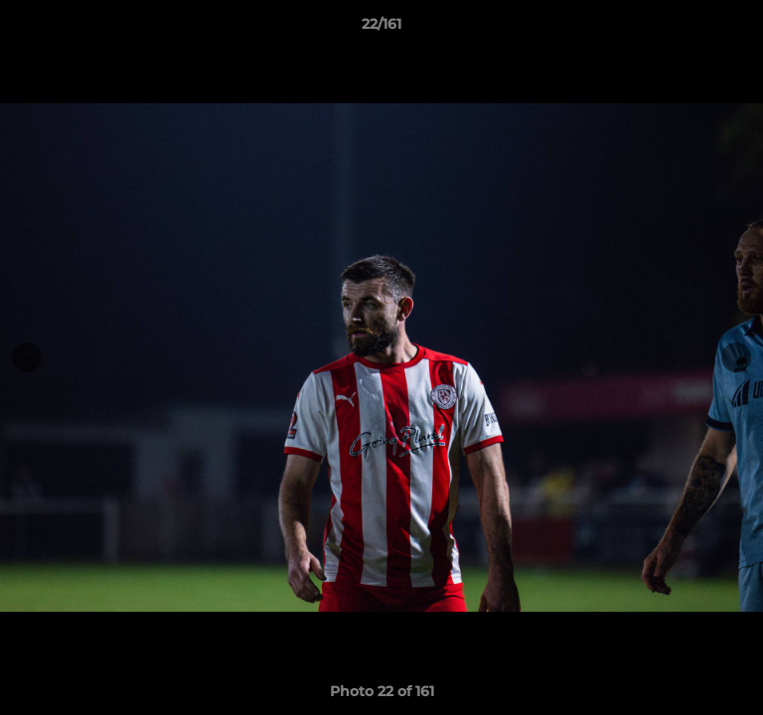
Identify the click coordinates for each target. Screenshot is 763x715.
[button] (739, 29)
